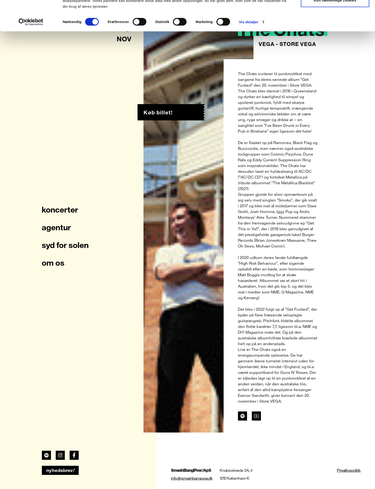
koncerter (60, 209)
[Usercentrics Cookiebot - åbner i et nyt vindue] (31, 50)
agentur (56, 227)
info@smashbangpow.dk (192, 478)
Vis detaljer (248, 50)
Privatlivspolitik (349, 470)
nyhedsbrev (60, 470)
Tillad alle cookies (335, 13)
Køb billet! (158, 112)
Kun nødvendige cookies (335, 28)
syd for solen (65, 245)
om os (53, 263)
